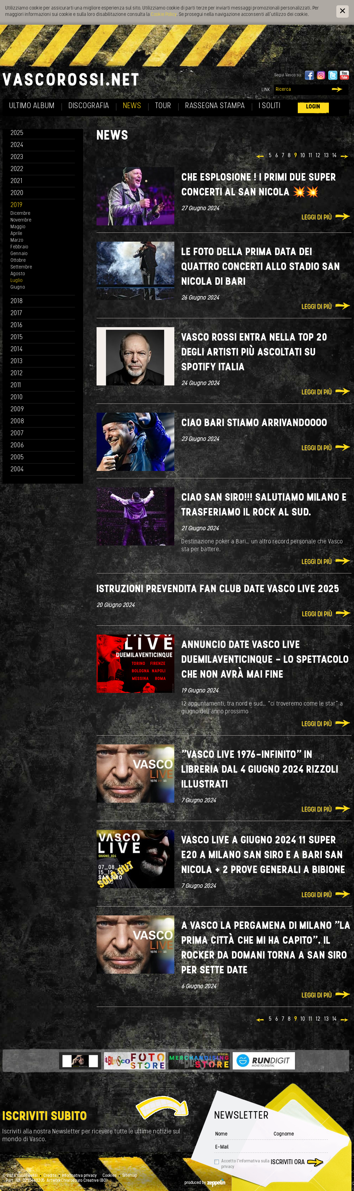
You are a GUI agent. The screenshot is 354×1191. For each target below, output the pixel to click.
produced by (205, 1183)
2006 (17, 445)
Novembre (21, 220)
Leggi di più (317, 217)
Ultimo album (32, 106)
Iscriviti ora (288, 1162)
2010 (17, 397)
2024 (17, 145)
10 (303, 156)
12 (318, 156)
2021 (17, 181)
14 (334, 156)
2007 (17, 433)
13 (326, 156)
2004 (17, 469)
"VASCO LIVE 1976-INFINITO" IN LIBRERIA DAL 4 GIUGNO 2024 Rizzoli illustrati (259, 770)
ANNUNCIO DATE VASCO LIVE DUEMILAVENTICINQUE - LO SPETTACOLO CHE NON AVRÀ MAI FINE (265, 660)
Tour (163, 106)
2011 (16, 385)
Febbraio (19, 247)
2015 (17, 337)
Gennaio (19, 254)
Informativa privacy (79, 1176)
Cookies (110, 1176)
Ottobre (18, 260)
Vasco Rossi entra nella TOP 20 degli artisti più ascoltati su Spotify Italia (254, 352)
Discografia (89, 106)
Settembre (21, 267)
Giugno (18, 287)
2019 (17, 205)
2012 (17, 373)
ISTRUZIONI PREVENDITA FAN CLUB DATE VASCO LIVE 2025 (218, 589)
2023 (17, 157)
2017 (16, 313)
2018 (17, 301)
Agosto (18, 274)
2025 (17, 133)
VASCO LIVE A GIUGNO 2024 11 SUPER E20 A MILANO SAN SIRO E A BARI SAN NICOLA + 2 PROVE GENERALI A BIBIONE (263, 855)
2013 (17, 361)
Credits (50, 1176)
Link (266, 90)
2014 (17, 349)
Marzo (17, 240)
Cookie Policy (163, 14)
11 (310, 156)
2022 (17, 169)
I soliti (269, 106)
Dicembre (20, 213)
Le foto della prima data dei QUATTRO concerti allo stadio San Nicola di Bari (260, 267)
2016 (17, 325)
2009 (17, 409)
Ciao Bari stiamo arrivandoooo (254, 423)
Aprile (16, 233)
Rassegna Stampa (215, 106)
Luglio (17, 280)
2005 (17, 457)
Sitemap (129, 1176)
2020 (17, 193)
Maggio (18, 227)
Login (313, 107)
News (132, 106)
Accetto (245, 1164)
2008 (17, 421)
